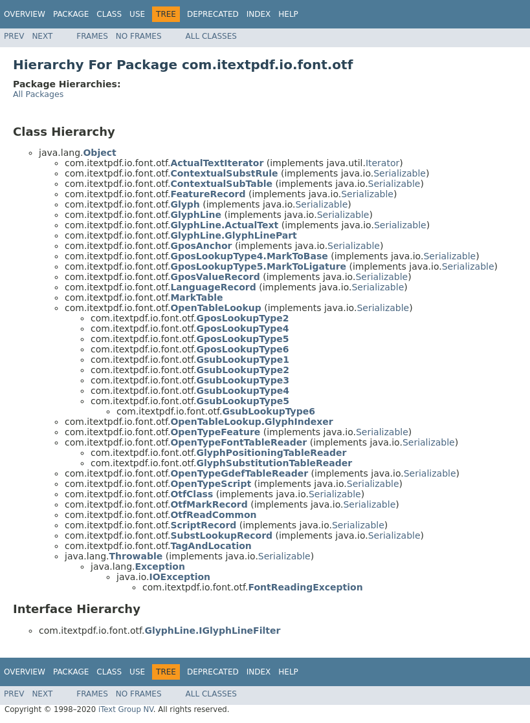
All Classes (211, 36)
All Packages (38, 94)
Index (259, 14)
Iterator (382, 163)
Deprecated (213, 14)
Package (71, 14)
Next (42, 36)
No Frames (139, 36)
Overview (24, 14)
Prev (14, 36)
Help (288, 14)
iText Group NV (125, 709)
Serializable (399, 173)
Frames (92, 36)
